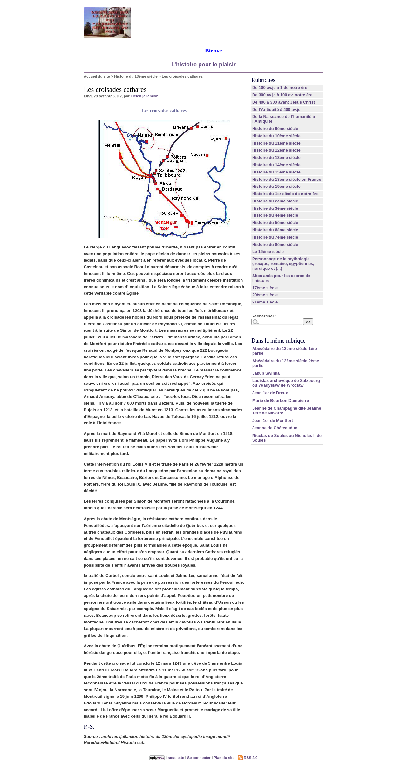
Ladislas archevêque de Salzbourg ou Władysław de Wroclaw (286, 383)
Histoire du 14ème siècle (276, 164)
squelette (176, 757)
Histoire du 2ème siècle (275, 201)
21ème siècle (265, 302)
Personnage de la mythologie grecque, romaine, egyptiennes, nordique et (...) (283, 263)
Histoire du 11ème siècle (276, 143)
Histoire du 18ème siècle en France (286, 179)
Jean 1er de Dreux (270, 393)
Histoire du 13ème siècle (135, 76)
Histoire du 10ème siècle (276, 135)
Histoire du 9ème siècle (275, 128)
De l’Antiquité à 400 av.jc (276, 109)
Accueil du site (97, 76)
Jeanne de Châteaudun (274, 427)
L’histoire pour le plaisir (203, 64)
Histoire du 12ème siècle (276, 150)
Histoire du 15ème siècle (276, 172)
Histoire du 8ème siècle (275, 244)
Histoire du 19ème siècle (276, 186)
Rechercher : (263, 316)
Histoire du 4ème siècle (275, 215)
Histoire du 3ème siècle (275, 208)
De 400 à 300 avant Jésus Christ (283, 102)
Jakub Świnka (266, 373)
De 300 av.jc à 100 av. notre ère (282, 94)
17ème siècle (265, 287)
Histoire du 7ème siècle (275, 237)
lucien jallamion (145, 96)
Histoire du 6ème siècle (275, 230)
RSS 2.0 (248, 757)
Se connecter (198, 757)
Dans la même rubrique (278, 340)
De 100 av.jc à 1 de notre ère (279, 87)
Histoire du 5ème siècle (275, 222)
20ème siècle (265, 294)
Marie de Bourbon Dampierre (280, 400)
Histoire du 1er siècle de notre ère (285, 193)
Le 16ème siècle (268, 251)
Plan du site (224, 757)
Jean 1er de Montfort (272, 420)
